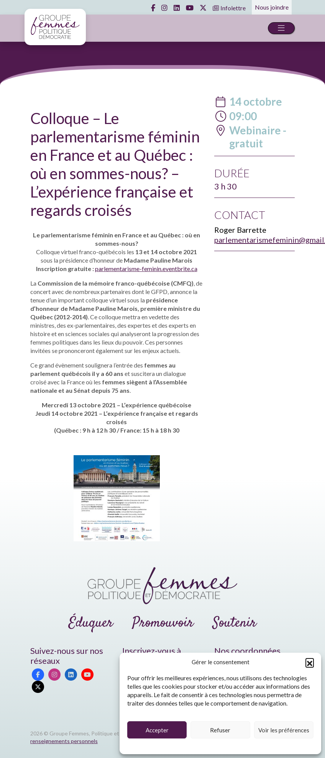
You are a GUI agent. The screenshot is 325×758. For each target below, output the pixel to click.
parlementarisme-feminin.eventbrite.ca (146, 268)
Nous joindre (272, 7)
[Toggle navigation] (281, 28)
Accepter (157, 730)
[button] (310, 662)
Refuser (220, 730)
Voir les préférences (283, 730)
